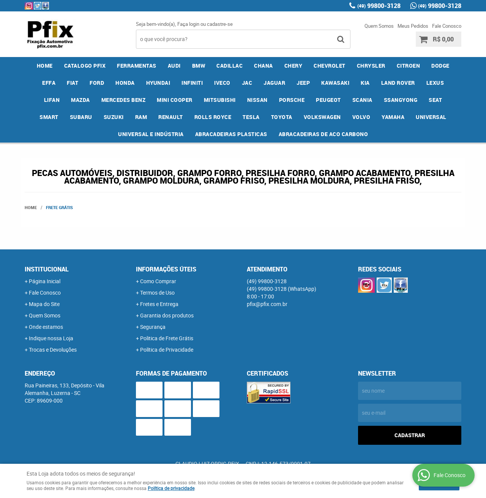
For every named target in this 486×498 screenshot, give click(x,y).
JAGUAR (274, 82)
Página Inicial (44, 281)
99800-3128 (379, 6)
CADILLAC (229, 65)
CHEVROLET (330, 65)
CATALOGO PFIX (85, 65)
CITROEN (408, 65)
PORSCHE (292, 99)
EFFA (48, 82)
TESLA (251, 117)
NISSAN (257, 99)
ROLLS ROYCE (213, 117)
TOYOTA (281, 117)
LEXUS (435, 82)
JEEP (303, 82)
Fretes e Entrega (159, 304)
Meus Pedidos (413, 25)
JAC (247, 82)
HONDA (125, 82)
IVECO (222, 82)
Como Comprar (158, 281)
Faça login (188, 24)
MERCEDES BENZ (123, 99)
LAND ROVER (398, 82)
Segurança (153, 326)
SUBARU (81, 117)
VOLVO (361, 117)
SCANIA (362, 99)
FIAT (72, 82)
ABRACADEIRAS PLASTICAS (231, 134)
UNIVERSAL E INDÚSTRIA (151, 134)
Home (45, 65)
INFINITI (192, 82)
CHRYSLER (371, 65)
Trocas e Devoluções (53, 349)
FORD (97, 82)
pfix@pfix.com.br (267, 304)
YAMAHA (393, 117)
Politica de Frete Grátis (166, 338)
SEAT (435, 99)
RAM (141, 117)
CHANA (263, 65)
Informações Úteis (166, 269)
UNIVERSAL (431, 117)
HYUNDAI (158, 82)
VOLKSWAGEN (322, 117)
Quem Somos (379, 25)
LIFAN (52, 99)
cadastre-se (220, 24)
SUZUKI (114, 117)
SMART (48, 117)
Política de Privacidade (166, 349)
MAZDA (80, 99)
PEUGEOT (328, 99)
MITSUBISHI (220, 99)
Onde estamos (46, 326)
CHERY (293, 65)
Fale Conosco (446, 25)
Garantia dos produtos (167, 315)
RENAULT (170, 117)
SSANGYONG (401, 99)
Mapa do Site (44, 304)
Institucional (47, 269)
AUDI (174, 65)
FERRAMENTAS (136, 65)
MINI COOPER (175, 99)
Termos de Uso (157, 292)
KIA (365, 82)
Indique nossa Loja (51, 338)
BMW (198, 65)
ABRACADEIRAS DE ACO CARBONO (323, 134)
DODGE (440, 65)
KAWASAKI (335, 82)
